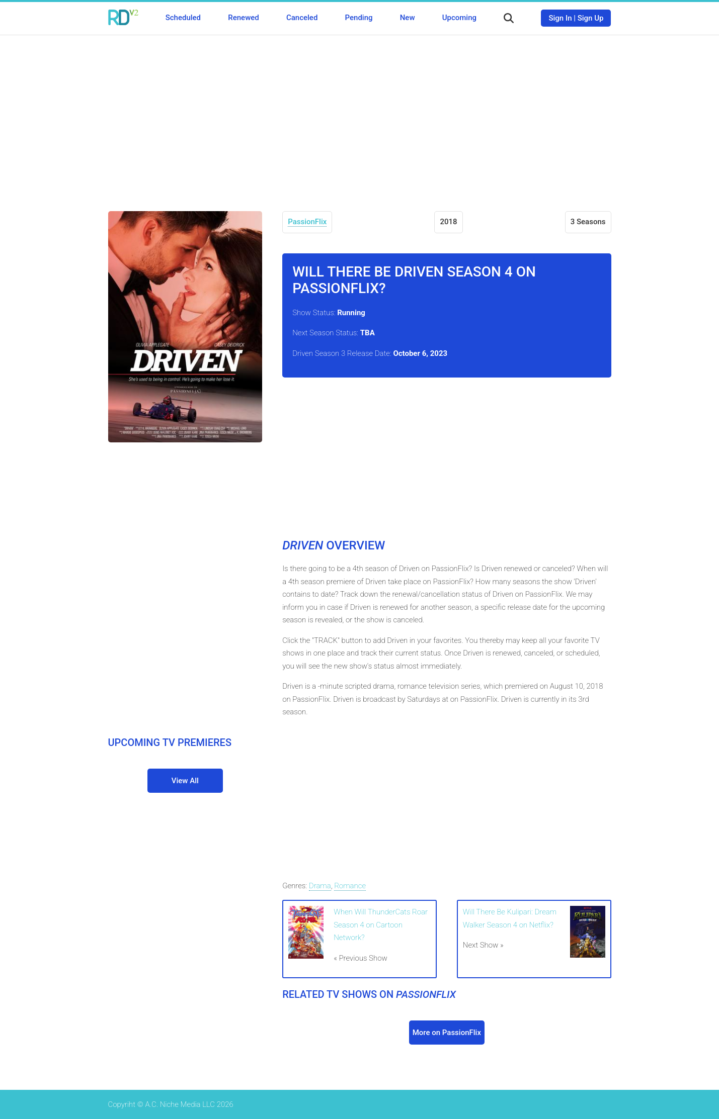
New (407, 17)
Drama (320, 885)
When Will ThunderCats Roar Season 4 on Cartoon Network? (381, 924)
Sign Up (591, 18)
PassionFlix (307, 221)
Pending (359, 17)
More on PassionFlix (447, 1032)
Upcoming (459, 17)
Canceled (301, 17)
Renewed (243, 17)
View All (185, 780)
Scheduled (183, 17)
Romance (350, 885)
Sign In (560, 18)
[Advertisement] (359, 115)
